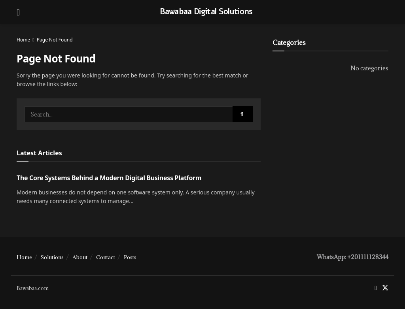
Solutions (52, 257)
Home (23, 39)
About (79, 257)
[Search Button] (243, 114)
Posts (130, 257)
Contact (105, 257)
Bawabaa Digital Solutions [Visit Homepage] (206, 12)
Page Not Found (55, 39)
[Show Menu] (18, 12)
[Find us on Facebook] (376, 288)
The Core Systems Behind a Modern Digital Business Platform (109, 177)
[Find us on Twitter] (385, 288)
